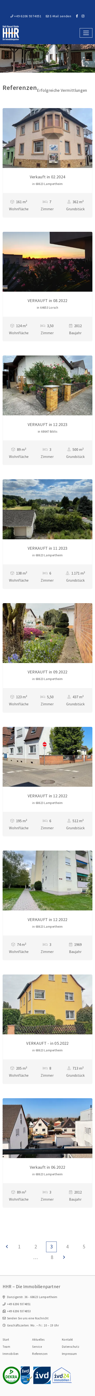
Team (6, 1347)
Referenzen (40, 1354)
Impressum (69, 1354)
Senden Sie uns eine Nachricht (28, 1318)
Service (37, 1347)
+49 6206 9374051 (26, 16)
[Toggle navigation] (86, 32)
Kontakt (67, 1340)
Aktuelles (38, 1340)
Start (6, 1340)
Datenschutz (70, 1347)
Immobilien (11, 1354)
